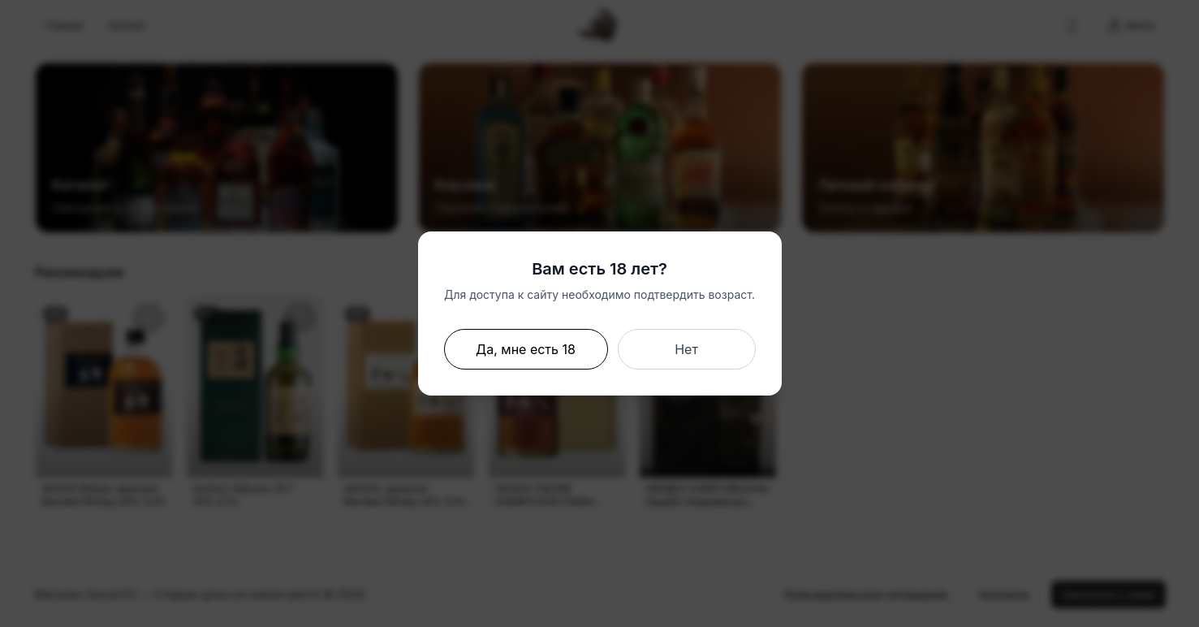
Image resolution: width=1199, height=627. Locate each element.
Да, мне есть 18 (526, 349)
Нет (686, 349)
